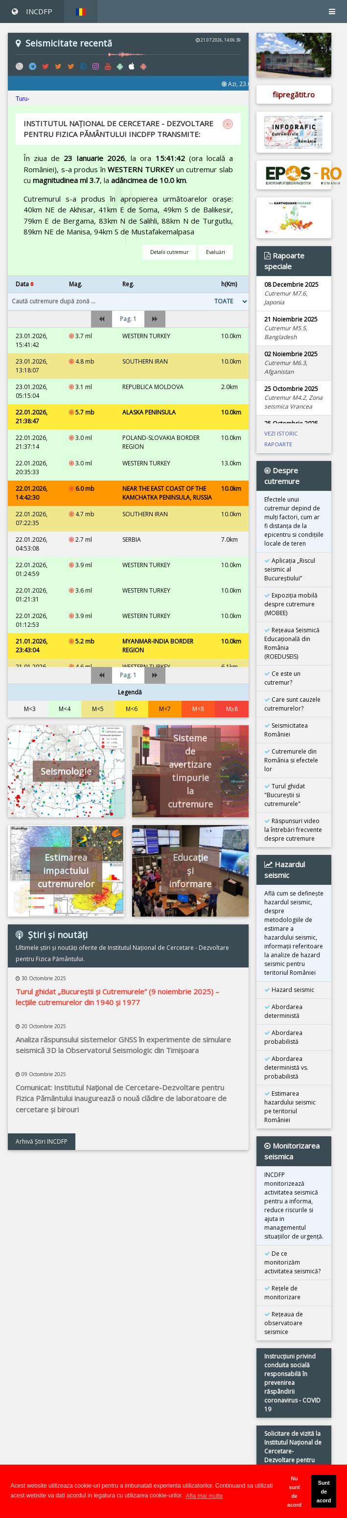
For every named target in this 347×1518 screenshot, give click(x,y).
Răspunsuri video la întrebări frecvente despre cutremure (293, 830)
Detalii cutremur (169, 252)
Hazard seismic (289, 990)
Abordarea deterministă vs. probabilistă (286, 1068)
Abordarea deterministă (283, 1011)
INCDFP (32, 11)
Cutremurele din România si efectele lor (291, 760)
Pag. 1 (128, 319)
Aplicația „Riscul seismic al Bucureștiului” (289, 569)
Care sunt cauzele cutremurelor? (292, 704)
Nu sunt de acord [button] (294, 1491)
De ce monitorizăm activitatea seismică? (292, 1262)
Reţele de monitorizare (282, 1292)
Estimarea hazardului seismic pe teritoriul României (290, 1106)
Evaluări (215, 252)
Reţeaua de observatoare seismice (283, 1323)
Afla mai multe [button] (204, 1496)
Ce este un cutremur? (282, 678)
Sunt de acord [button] (324, 1491)
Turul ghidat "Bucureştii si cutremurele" (284, 795)
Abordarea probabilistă (283, 1037)
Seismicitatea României (286, 729)
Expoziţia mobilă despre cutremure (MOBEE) (291, 604)
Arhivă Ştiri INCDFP (42, 1141)
